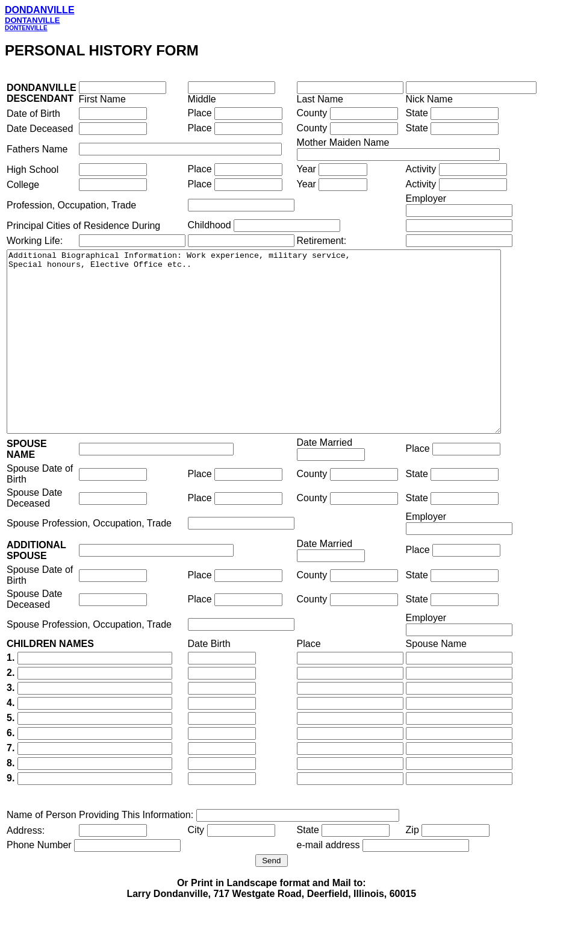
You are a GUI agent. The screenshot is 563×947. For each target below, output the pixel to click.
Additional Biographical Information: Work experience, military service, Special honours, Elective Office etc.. (284, 359)
